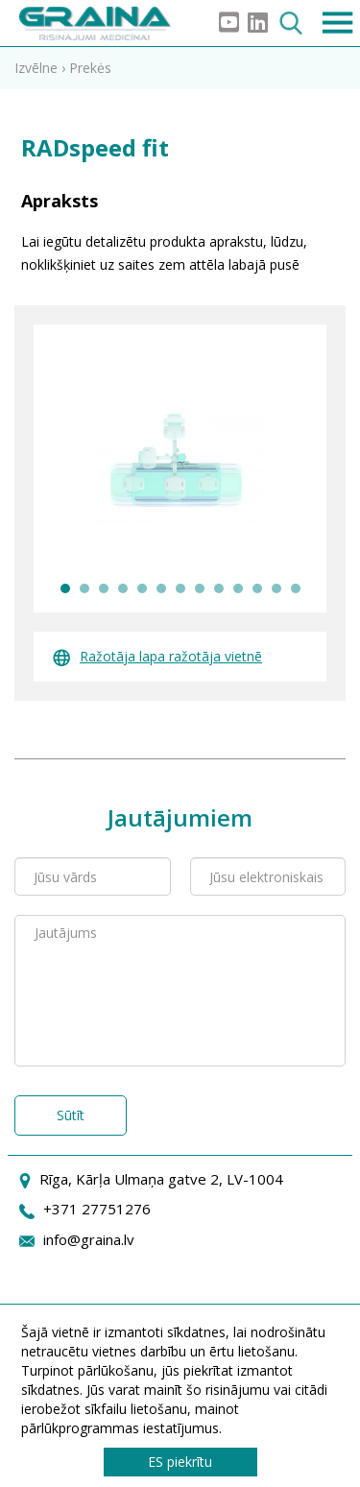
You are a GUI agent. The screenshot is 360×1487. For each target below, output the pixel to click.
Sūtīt (70, 1115)
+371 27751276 (97, 1208)
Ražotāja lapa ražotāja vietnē (157, 656)
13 (295, 588)
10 (238, 588)
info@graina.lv (88, 1239)
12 (276, 588)
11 (257, 588)
